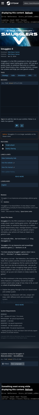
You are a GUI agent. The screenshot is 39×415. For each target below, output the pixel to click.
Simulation (21, 77)
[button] (19, 84)
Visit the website (8, 164)
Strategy (5, 77)
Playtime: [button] (5, 371)
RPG (29, 77)
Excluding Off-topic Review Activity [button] (14, 368)
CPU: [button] (20, 374)
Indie (13, 77)
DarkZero (6, 203)
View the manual (8, 168)
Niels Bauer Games (14, 53)
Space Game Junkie (26, 213)
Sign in (3, 120)
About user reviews (6, 357)
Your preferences (18, 357)
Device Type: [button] (6, 378)
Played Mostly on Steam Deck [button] (22, 371)
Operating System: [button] (8, 374)
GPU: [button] (27, 374)
